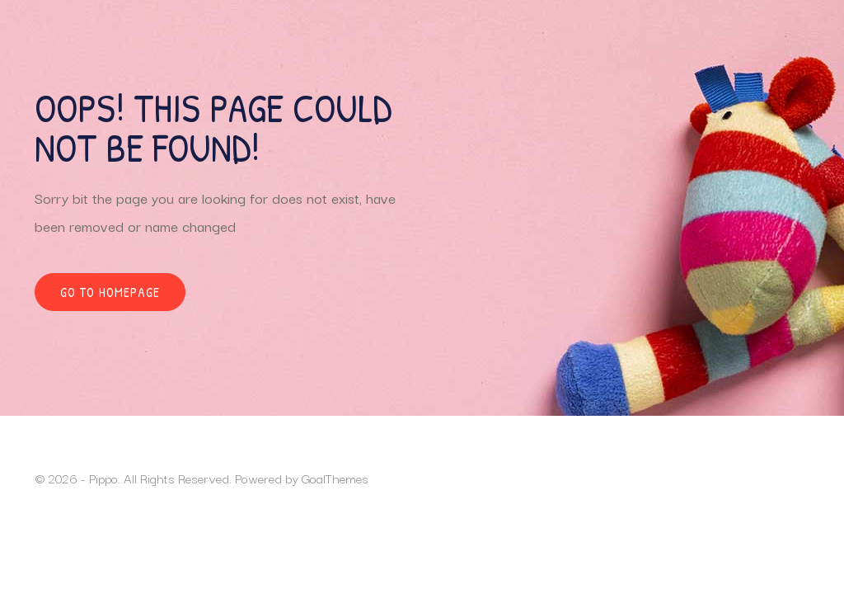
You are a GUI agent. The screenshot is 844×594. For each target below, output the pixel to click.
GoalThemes (335, 478)
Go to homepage (110, 292)
